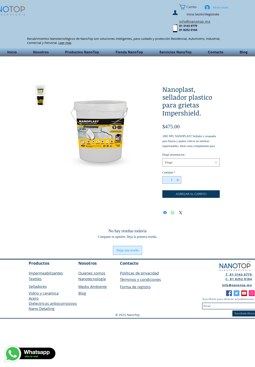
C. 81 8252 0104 (238, 279)
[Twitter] (236, 293)
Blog (82, 293)
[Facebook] (229, 293)
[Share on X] (180, 212)
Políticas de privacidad (139, 273)
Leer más (64, 43)
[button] (192, 6)
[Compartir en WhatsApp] (172, 212)
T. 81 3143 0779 (239, 274)
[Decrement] (165, 180)
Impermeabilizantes (46, 273)
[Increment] (178, 180)
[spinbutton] (171, 180)
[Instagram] (252, 293)
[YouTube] (244, 293)
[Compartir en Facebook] (165, 212)
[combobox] (191, 162)
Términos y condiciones (140, 279)
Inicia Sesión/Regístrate (203, 14)
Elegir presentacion (173, 154)
